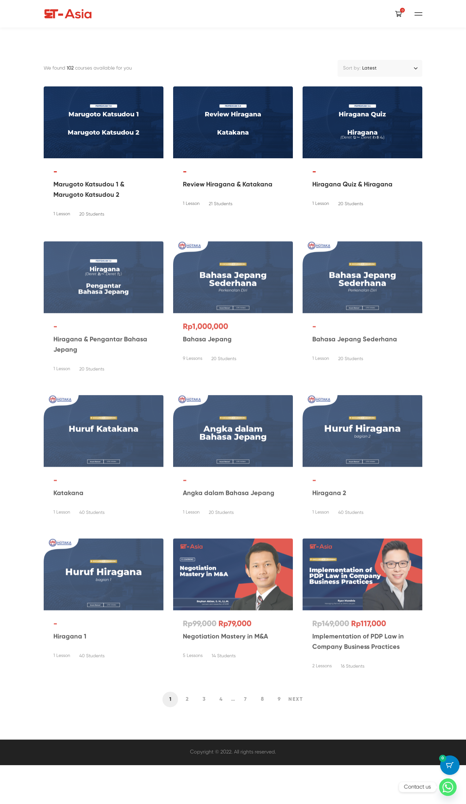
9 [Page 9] (279, 738)
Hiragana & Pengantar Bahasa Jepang (100, 392)
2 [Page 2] (187, 738)
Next (295, 738)
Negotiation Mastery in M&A (225, 684)
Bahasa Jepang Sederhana (354, 387)
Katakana (68, 541)
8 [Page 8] (262, 738)
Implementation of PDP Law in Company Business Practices (358, 689)
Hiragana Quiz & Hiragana (352, 226)
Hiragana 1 (69, 684)
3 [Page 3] (204, 738)
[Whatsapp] (448, 787)
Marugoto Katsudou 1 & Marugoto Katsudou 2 (88, 231)
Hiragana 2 (329, 541)
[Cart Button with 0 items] (450, 765)
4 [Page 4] (220, 738)
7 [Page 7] (245, 738)
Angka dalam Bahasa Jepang (228, 541)
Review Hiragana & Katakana (227, 226)
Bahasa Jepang (207, 387)
